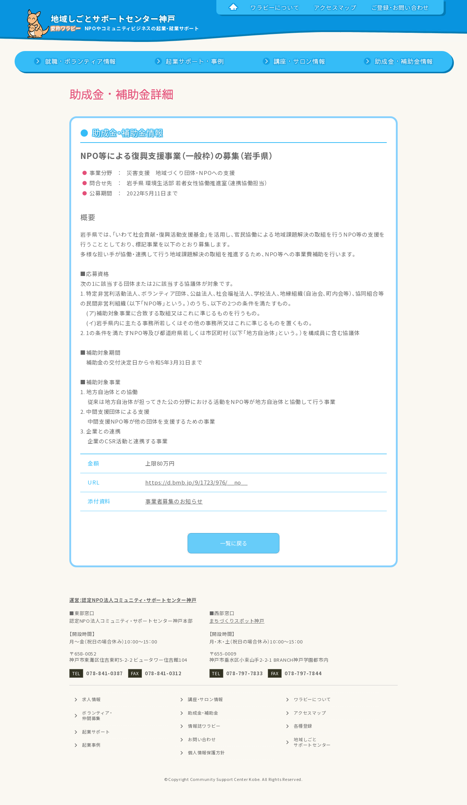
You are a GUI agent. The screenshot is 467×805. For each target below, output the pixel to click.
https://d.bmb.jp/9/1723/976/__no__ (196, 482)
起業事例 (91, 745)
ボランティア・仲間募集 (97, 715)
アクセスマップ (310, 712)
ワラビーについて (312, 699)
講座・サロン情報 (205, 699)
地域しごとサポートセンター (312, 742)
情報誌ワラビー (204, 726)
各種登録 (303, 726)
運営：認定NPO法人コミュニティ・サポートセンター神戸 (132, 599)
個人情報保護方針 (206, 753)
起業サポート (96, 731)
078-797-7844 (303, 673)
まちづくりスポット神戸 (237, 620)
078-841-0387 (104, 673)
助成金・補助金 (203, 712)
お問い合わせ (202, 739)
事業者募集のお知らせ (174, 501)
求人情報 (91, 699)
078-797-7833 (244, 673)
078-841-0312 (163, 673)
